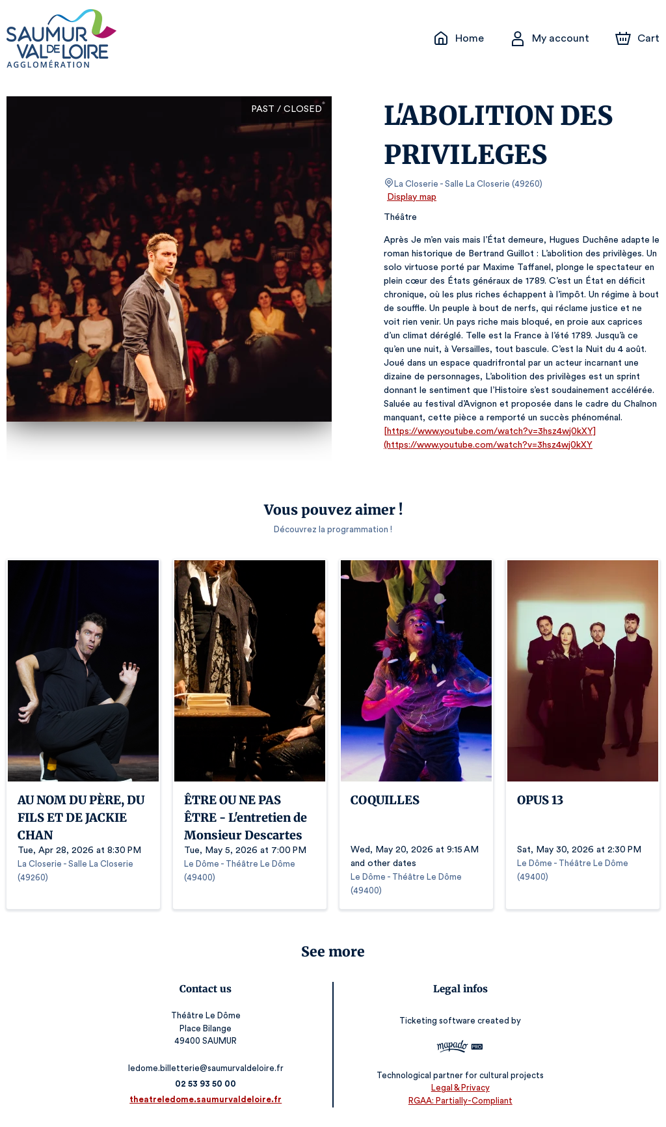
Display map (412, 197)
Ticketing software (436, 1020)
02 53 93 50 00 (208, 1084)
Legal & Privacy (457, 1088)
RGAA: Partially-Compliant (457, 1101)
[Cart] (638, 38)
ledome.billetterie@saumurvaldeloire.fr (208, 1068)
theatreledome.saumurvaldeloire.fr (208, 1099)
